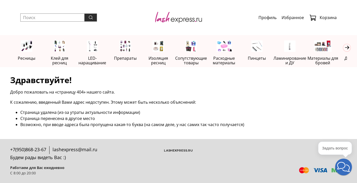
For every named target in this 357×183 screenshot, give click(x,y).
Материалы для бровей (330, 61)
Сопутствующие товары (195, 61)
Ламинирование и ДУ (296, 61)
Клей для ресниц (60, 58)
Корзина (323, 17)
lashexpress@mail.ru (75, 149)
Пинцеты (263, 58)
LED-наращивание (94, 61)
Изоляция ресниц (161, 61)
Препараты (128, 58)
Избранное (293, 17)
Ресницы (27, 58)
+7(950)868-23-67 (28, 149)
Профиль (267, 17)
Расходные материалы (229, 61)
